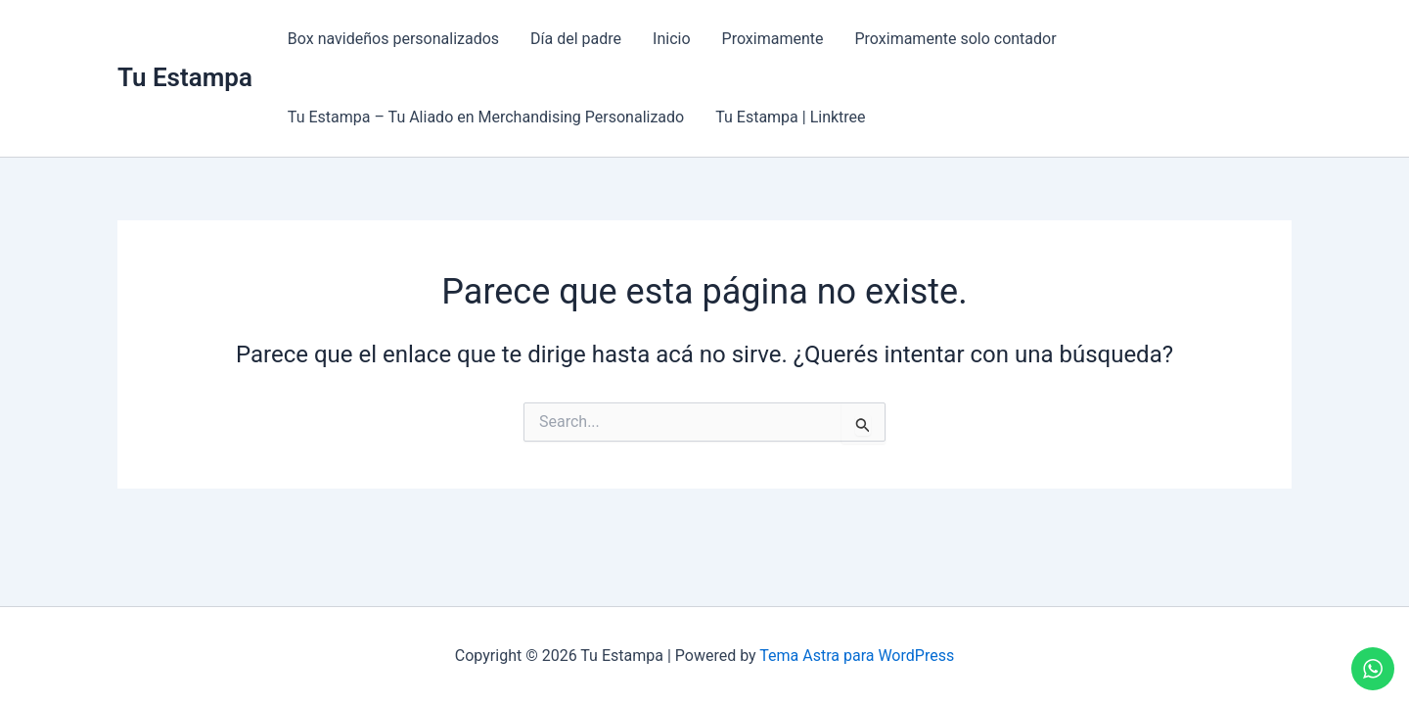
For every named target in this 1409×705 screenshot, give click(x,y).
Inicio (671, 38)
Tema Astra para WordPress (856, 655)
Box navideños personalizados (393, 38)
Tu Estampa (184, 77)
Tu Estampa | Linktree (790, 117)
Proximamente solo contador (955, 38)
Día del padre (575, 38)
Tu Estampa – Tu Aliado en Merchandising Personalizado (486, 117)
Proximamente (773, 38)
